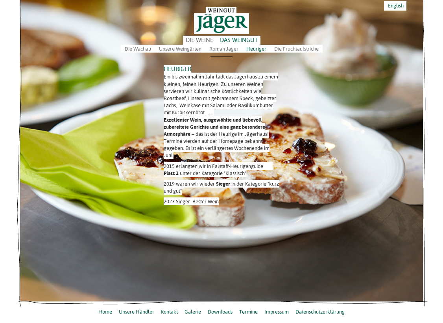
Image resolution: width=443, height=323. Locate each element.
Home (105, 311)
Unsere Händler (136, 311)
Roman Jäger (223, 49)
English (395, 5)
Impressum (276, 311)
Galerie (193, 311)
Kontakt (169, 311)
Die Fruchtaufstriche (296, 49)
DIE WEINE (199, 40)
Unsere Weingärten (180, 49)
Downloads (220, 311)
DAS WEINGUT (239, 40)
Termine (248, 311)
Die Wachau (138, 49)
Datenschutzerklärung (320, 311)
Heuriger (256, 49)
